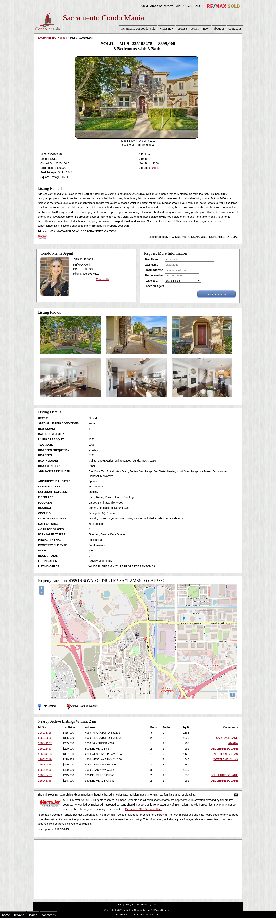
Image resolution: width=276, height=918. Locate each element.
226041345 (45, 780)
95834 (63, 37)
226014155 (45, 769)
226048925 (45, 737)
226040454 (45, 764)
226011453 (45, 748)
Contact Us (235, 28)
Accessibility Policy (141, 904)
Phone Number (154, 275)
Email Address (154, 270)
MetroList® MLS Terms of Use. (143, 809)
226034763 (45, 754)
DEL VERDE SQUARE (224, 748)
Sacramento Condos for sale (138, 28)
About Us (219, 28)
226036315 (45, 732)
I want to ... (151, 280)
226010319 (45, 759)
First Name (151, 259)
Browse (182, 28)
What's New (166, 28)
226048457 (45, 775)
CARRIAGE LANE (227, 737)
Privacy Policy (124, 904)
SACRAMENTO (47, 37)
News (206, 28)
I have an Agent (154, 286)
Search (195, 28)
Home (6, 915)
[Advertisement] (138, 868)
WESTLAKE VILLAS (225, 754)
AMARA (233, 743)
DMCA (156, 904)
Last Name (151, 264)
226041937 (45, 743)
